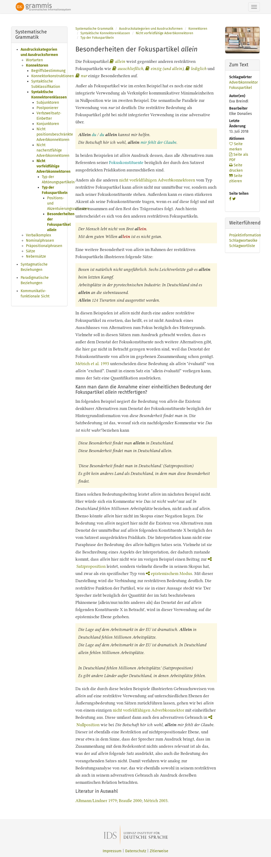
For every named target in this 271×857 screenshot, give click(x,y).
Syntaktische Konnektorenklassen (105, 33)
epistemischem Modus (169, 573)
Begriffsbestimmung (48, 70)
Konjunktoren (48, 124)
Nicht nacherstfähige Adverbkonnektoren (53, 150)
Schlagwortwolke (243, 240)
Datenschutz (135, 851)
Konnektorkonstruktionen (52, 76)
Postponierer (47, 108)
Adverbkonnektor (243, 82)
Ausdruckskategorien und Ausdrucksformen (151, 29)
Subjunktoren (48, 102)
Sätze (30, 251)
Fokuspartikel (240, 87)
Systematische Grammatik (94, 29)
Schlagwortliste (242, 246)
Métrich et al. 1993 (92, 363)
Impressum (112, 851)
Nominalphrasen (40, 240)
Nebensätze (36, 256)
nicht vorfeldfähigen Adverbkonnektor (148, 710)
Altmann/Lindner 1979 (96, 800)
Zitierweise (159, 851)
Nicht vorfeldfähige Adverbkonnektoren (53, 166)
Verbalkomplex (38, 235)
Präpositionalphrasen (44, 246)
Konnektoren (37, 65)
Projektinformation (245, 235)
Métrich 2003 (156, 800)
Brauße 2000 (130, 800)
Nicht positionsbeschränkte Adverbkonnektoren (55, 134)
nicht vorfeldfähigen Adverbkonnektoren (157, 180)
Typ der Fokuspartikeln (97, 38)
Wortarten (34, 60)
